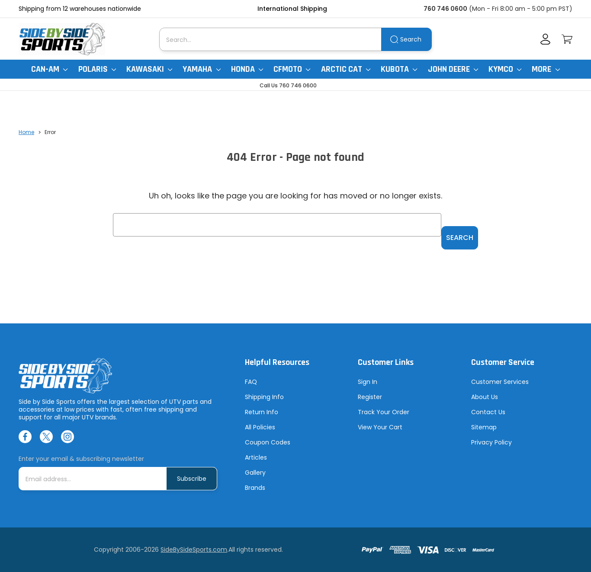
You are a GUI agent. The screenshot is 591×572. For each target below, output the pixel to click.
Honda (247, 69)
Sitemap (484, 427)
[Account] (545, 39)
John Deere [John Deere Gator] (453, 69)
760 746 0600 (445, 8)
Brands (255, 487)
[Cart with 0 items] (567, 39)
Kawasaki (149, 69)
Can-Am (49, 69)
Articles (256, 457)
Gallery (255, 472)
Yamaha (201, 69)
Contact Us (488, 412)
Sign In (367, 381)
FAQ (251, 381)
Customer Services (500, 381)
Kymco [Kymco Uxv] (504, 69)
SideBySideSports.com (194, 549)
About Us (484, 397)
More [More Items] (545, 69)
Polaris (97, 69)
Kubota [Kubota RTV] (399, 69)
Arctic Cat (345, 69)
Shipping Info (264, 397)
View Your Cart (380, 427)
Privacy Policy (491, 442)
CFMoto (291, 69)
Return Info (261, 412)
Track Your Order (383, 412)
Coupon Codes (267, 442)
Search (410, 39)
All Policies (260, 427)
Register (370, 397)
